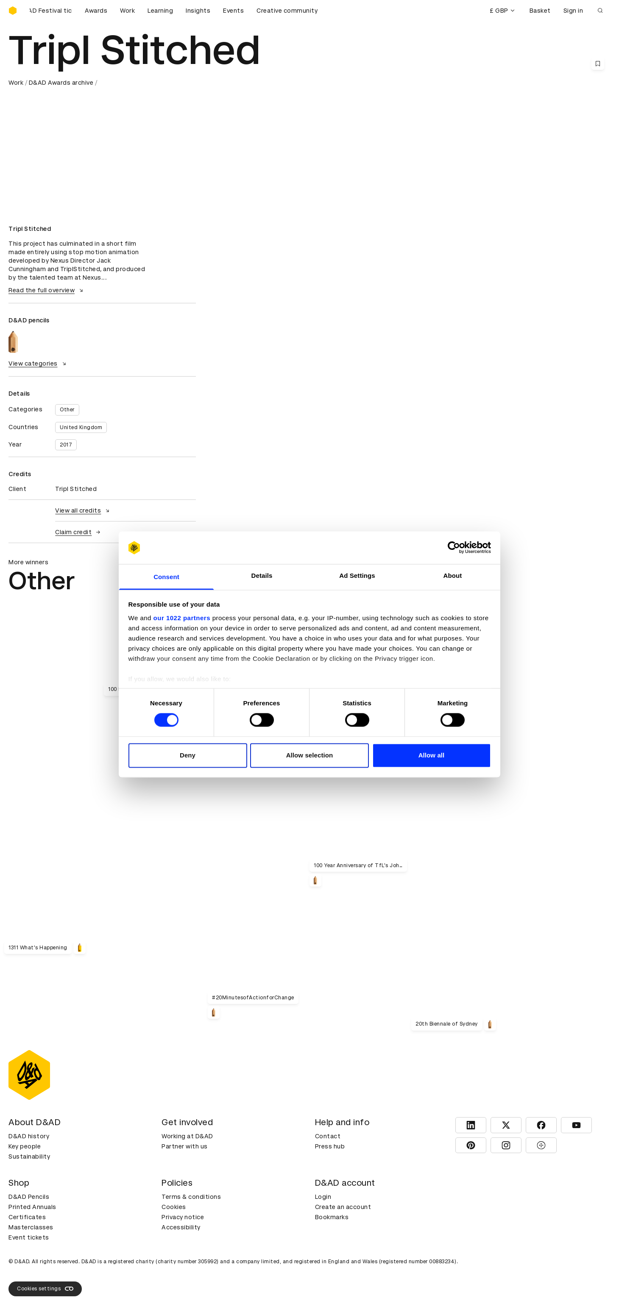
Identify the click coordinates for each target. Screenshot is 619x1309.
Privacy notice (183, 1217)
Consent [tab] (166, 576)
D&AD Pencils (28, 1196)
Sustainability (29, 1156)
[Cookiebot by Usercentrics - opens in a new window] (454, 547)
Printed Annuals (32, 1207)
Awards (96, 10)
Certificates (27, 1217)
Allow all (431, 755)
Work (127, 10)
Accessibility (181, 1227)
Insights (198, 10)
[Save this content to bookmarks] (597, 63)
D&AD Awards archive (61, 82)
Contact (328, 1136)
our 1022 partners (181, 617)
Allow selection (309, 755)
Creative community (287, 10)
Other (67, 410)
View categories (38, 363)
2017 (66, 445)
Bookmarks (332, 1217)
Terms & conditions (191, 1196)
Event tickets (28, 1237)
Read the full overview (46, 290)
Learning (160, 10)
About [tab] (452, 575)
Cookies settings (45, 1288)
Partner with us (185, 1146)
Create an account (343, 1207)
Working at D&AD (187, 1136)
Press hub (330, 1146)
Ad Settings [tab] (357, 575)
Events (233, 10)
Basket (540, 10)
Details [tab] (262, 575)
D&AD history (28, 1136)
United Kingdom (81, 427)
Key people (24, 1146)
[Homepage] (12, 10)
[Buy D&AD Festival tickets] (51, 10)
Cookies (174, 1207)
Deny (187, 755)
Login (323, 1196)
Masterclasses (30, 1227)
